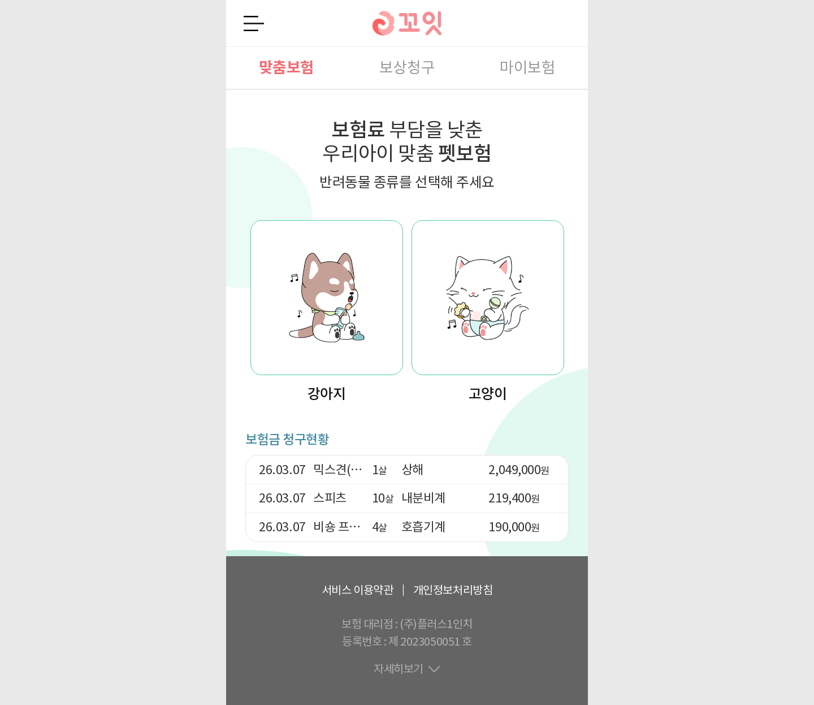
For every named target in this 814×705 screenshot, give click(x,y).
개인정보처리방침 (452, 590)
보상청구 (407, 68)
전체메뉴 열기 (254, 23)
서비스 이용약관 (357, 590)
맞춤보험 (286, 68)
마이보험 (527, 68)
